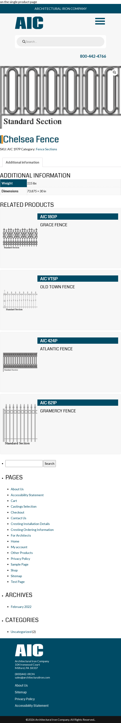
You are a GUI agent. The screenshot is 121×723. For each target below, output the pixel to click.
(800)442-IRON (25, 674)
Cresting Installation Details (30, 524)
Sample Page (19, 564)
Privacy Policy (20, 559)
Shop (14, 570)
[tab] (22, 162)
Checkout (17, 512)
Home (15, 541)
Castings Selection (24, 506)
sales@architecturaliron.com (32, 677)
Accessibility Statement (27, 495)
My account (19, 547)
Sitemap (16, 576)
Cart (14, 501)
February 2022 (21, 607)
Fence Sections (46, 149)
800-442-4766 (93, 56)
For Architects (21, 535)
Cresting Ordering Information (32, 530)
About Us (17, 489)
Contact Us (18, 518)
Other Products (22, 553)
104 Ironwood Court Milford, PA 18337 (27, 666)
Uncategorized (21, 632)
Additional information (22, 162)
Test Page (18, 582)
